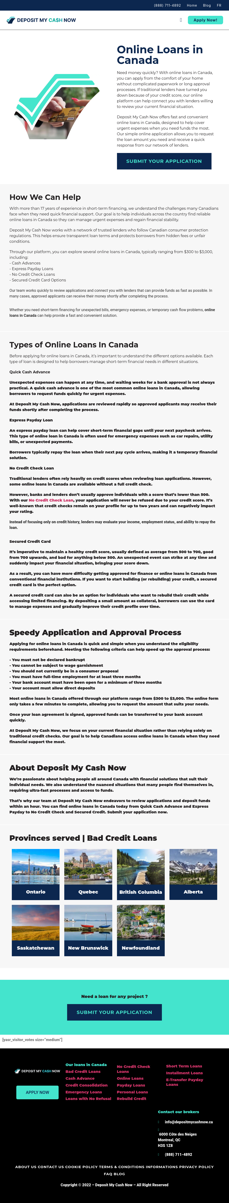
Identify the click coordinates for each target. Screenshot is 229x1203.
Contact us (48, 1167)
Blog (207, 5)
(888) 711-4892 (167, 5)
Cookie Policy (78, 1167)
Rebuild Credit (132, 1098)
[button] (181, 20)
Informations (156, 1167)
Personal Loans (132, 1092)
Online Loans (130, 1078)
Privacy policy (189, 1167)
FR (219, 5)
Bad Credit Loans (82, 1071)
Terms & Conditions (117, 1167)
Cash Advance (80, 1078)
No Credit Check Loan (51, 500)
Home (192, 5)
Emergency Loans (83, 1092)
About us (24, 1167)
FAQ (210, 1167)
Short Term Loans (184, 1066)
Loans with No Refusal (88, 1098)
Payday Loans (131, 1085)
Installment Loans (184, 1073)
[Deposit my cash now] (83, 1133)
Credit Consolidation (86, 1085)
